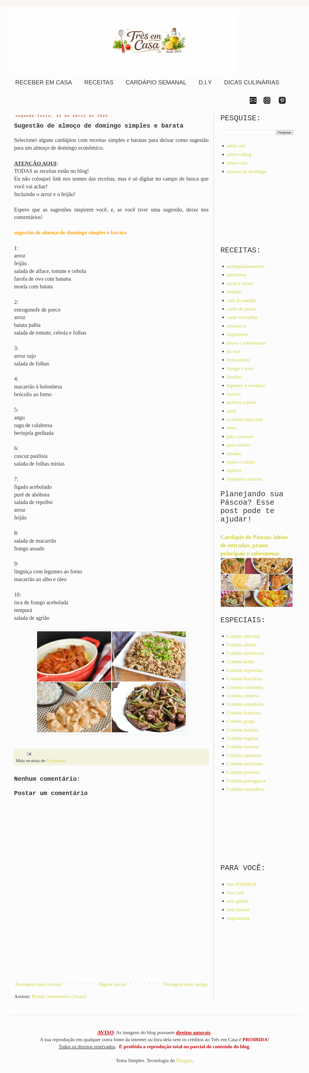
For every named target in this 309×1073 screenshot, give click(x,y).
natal (232, 411)
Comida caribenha (245, 687)
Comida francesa (243, 712)
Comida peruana (243, 772)
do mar (234, 351)
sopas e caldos (241, 462)
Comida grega (241, 721)
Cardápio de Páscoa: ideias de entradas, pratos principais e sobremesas (254, 545)
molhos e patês (242, 402)
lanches (234, 377)
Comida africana (243, 636)
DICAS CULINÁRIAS (251, 82)
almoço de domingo (247, 171)
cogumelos (237, 334)
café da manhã (241, 300)
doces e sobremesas (246, 343)
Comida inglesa (242, 738)
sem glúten (238, 901)
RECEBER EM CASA (43, 82)
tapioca (234, 470)
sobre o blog (239, 154)
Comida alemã (241, 644)
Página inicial (112, 984)
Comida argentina (244, 670)
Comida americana (245, 653)
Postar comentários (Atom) (59, 996)
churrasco (236, 326)
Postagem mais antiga (185, 984)
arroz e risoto (240, 283)
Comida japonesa (244, 755)
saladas (234, 453)
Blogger (184, 1060)
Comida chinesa (243, 695)
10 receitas (55, 760)
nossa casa (237, 163)
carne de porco (241, 309)
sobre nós (236, 146)
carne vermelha (242, 317)
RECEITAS (98, 82)
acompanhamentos (245, 266)
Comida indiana (243, 730)
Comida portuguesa (246, 780)
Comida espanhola (245, 704)
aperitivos (237, 274)
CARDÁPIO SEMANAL (156, 82)
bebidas (234, 292)
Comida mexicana (245, 763)
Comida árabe (241, 661)
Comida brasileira (244, 678)
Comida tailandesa (245, 789)
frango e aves (240, 368)
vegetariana (238, 918)
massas (234, 394)
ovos (231, 428)
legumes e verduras (246, 385)
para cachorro (240, 436)
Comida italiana (243, 746)
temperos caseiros (244, 479)
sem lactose (238, 909)
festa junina (238, 360)
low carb (235, 892)
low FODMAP (241, 884)
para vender (238, 445)
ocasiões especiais (245, 419)
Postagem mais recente (38, 984)
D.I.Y (205, 82)
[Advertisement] (111, 939)
